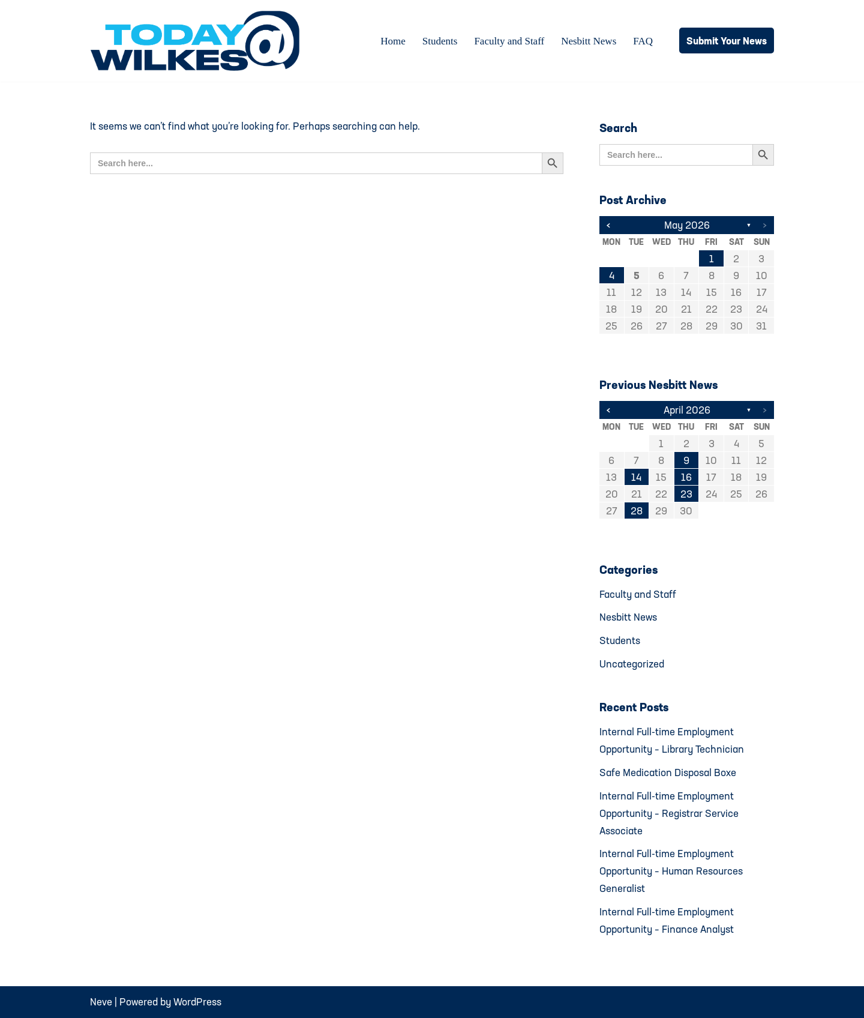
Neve (101, 1001)
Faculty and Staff (509, 41)
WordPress (197, 1001)
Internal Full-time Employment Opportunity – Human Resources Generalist (671, 870)
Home (393, 41)
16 (686, 477)
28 (637, 510)
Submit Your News (726, 40)
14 (636, 477)
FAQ (643, 41)
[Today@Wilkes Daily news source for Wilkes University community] (198, 41)
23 (686, 493)
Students (440, 41)
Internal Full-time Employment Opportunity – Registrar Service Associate (669, 813)
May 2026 (687, 224)
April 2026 (687, 409)
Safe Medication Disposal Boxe (667, 772)
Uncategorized (631, 663)
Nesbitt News (588, 41)
